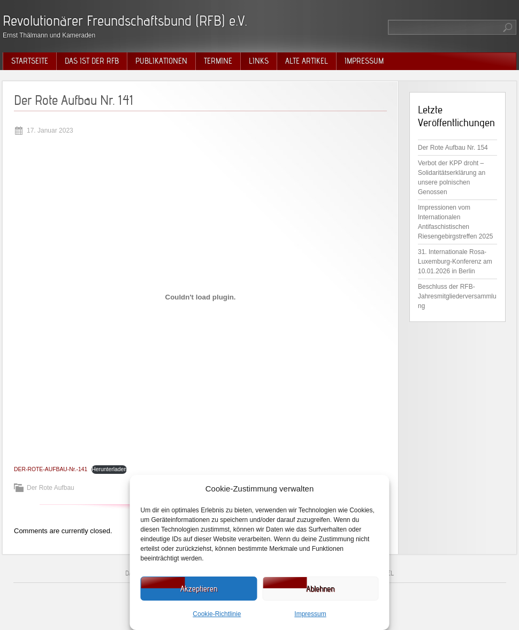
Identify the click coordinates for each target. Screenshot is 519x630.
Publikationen (161, 61)
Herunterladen (109, 469)
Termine (218, 61)
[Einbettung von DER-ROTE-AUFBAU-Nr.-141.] (200, 296)
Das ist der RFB (92, 61)
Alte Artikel (306, 61)
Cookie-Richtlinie (217, 614)
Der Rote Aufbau (50, 487)
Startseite (29, 61)
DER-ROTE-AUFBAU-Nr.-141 (50, 469)
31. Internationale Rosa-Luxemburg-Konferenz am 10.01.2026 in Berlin (455, 261)
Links (259, 61)
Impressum (310, 614)
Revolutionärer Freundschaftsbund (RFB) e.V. (125, 20)
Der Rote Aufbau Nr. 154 (453, 147)
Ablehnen (320, 589)
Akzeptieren (198, 589)
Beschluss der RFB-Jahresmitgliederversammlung (457, 296)
